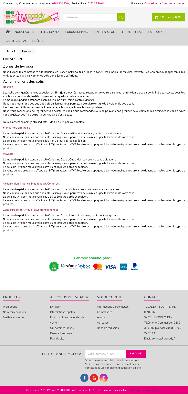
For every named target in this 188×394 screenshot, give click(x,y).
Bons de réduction (108, 328)
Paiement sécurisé (61, 333)
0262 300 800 (60, 3)
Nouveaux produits (14, 312)
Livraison (55, 307)
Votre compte (109, 297)
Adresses (103, 323)
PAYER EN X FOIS (104, 32)
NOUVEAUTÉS (24, 32)
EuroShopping (76, 32)
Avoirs (101, 317)
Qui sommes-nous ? (62, 328)
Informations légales (62, 312)
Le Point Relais (132, 32)
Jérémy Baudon (154, 390)
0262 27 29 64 (96, 3)
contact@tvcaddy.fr (164, 339)
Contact (7, 3)
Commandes (104, 312)
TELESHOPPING (49, 32)
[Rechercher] (94, 17)
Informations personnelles (113, 307)
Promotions (10, 307)
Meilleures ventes (13, 317)
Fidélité (38, 41)
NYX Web (136, 390)
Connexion (150, 3)
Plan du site (57, 339)
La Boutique (157, 32)
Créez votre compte (173, 3)
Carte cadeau (16, 41)
